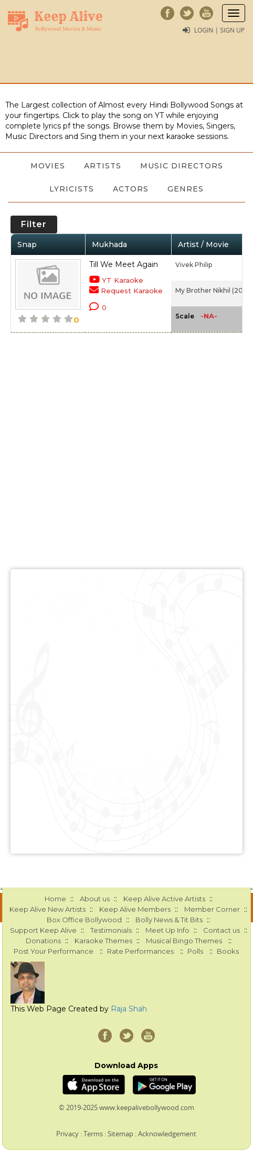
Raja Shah (129, 1009)
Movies (47, 165)
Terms (93, 1133)
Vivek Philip (193, 265)
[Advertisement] (126, 711)
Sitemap (120, 1133)
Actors (131, 189)
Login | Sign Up (219, 30)
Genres (185, 189)
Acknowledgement (167, 1133)
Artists (102, 165)
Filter (34, 224)
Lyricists (71, 189)
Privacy (67, 1133)
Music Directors (181, 165)
